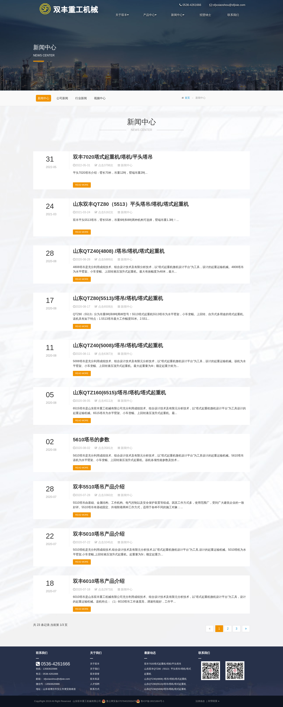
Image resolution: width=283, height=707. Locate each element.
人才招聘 (94, 684)
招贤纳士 (205, 14)
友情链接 (213, 701)
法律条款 (200, 701)
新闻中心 (177, 15)
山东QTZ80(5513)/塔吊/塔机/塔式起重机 (118, 298)
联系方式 (94, 689)
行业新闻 (81, 98)
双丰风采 (94, 679)
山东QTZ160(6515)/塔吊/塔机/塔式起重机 (119, 392)
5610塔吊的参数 (91, 439)
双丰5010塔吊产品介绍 (99, 534)
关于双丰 (122, 15)
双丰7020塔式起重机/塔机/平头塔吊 (113, 157)
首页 (187, 98)
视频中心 (100, 98)
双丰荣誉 (94, 673)
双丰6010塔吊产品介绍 (99, 581)
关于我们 (94, 668)
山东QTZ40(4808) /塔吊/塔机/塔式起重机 (118, 251)
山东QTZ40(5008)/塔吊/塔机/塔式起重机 (118, 345)
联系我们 (233, 14)
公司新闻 (62, 98)
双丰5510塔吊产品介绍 (99, 487)
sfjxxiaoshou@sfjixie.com (56, 679)
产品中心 (149, 15)
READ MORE (81, 185)
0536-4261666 (55, 663)
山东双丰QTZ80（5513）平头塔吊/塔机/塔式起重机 (131, 204)
